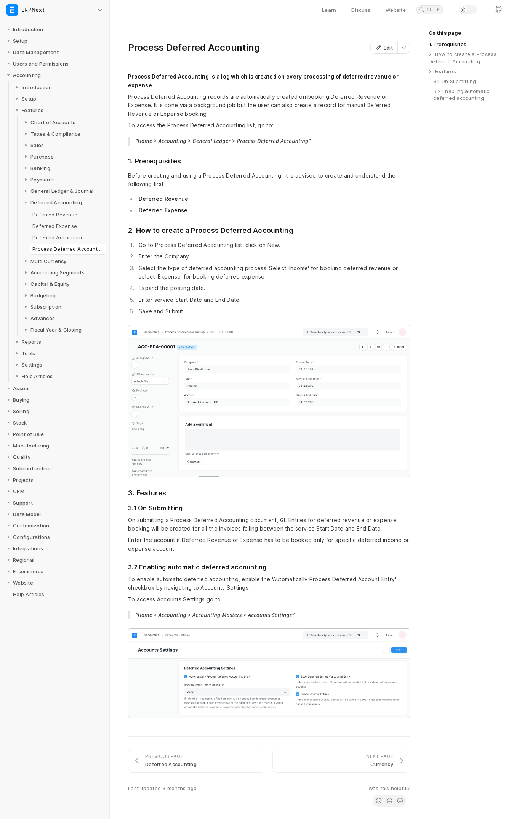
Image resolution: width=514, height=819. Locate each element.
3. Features (442, 71)
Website (396, 10)
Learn (329, 10)
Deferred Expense (163, 210)
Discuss (360, 10)
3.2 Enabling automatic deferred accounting (461, 94)
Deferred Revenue (163, 199)
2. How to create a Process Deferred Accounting (462, 57)
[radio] (378, 800)
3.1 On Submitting (454, 81)
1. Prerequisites (447, 44)
